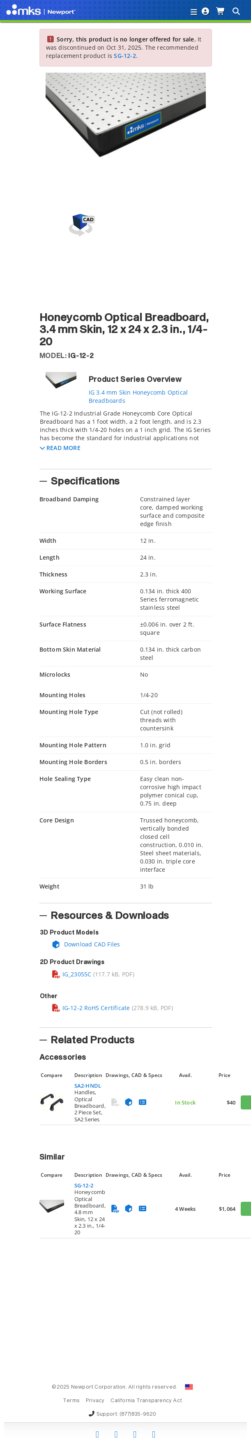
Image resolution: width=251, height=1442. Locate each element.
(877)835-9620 (138, 1414)
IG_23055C (71, 974)
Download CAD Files (85, 944)
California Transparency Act (146, 1400)
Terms (71, 1400)
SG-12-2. (126, 56)
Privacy (95, 1400)
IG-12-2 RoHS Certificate (90, 1008)
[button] (60, 448)
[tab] (126, 436)
